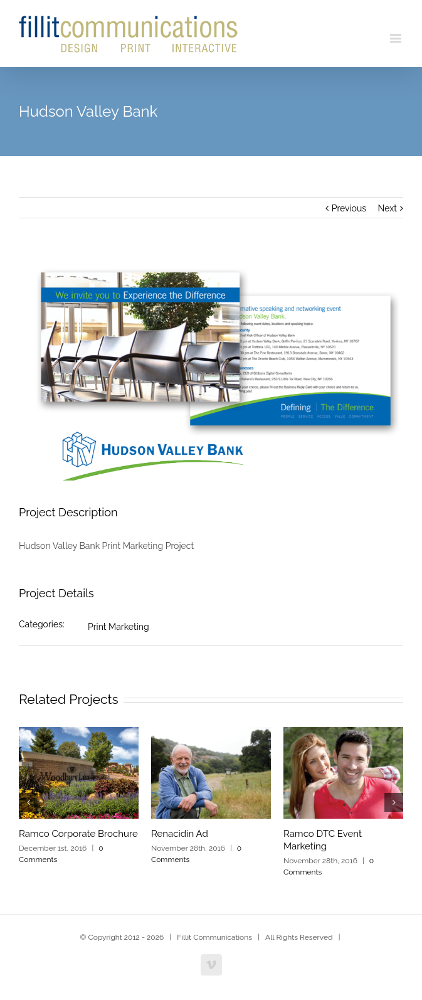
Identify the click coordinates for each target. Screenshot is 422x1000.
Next (387, 208)
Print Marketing (118, 627)
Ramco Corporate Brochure (78, 833)
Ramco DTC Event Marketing (322, 840)
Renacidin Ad (179, 833)
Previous (349, 208)
